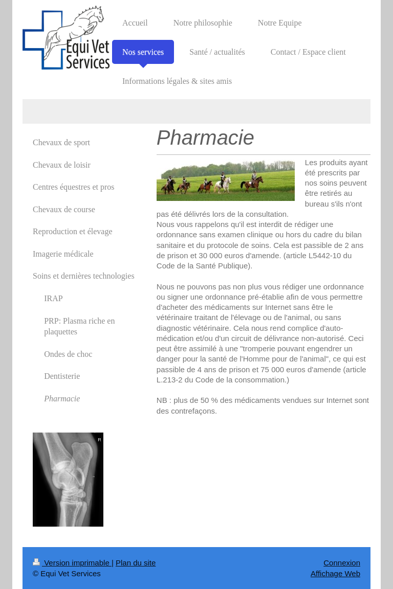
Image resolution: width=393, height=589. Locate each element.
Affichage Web (335, 573)
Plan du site (136, 562)
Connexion (341, 562)
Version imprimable (72, 562)
